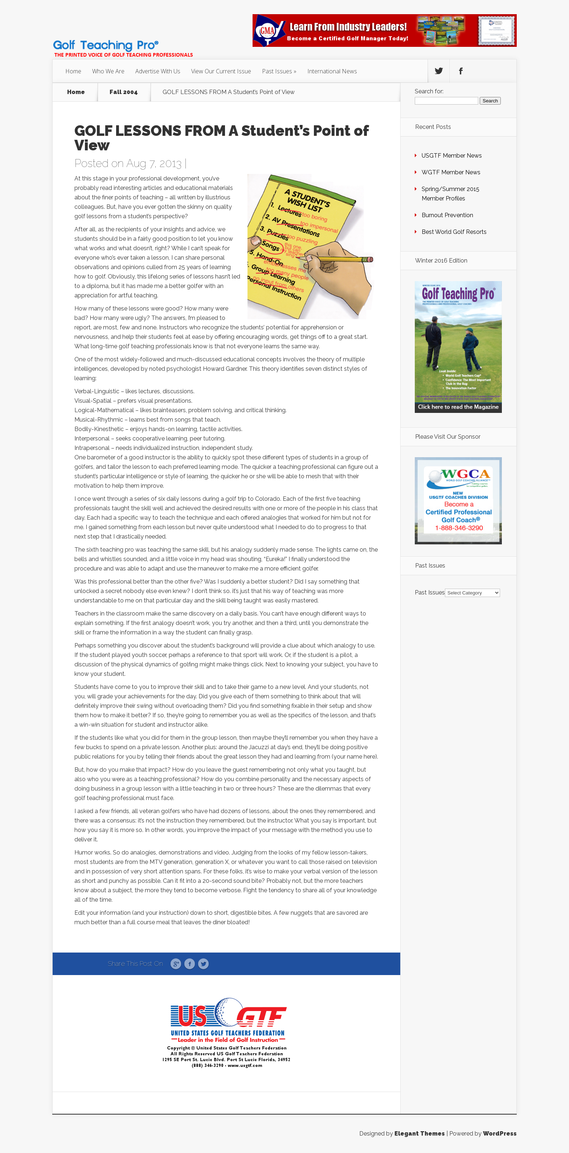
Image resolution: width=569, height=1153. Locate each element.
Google (175, 964)
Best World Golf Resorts (454, 231)
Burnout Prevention (447, 215)
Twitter (203, 964)
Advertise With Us (157, 71)
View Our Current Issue (221, 71)
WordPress (500, 1133)
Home (73, 71)
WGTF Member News (451, 172)
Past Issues (277, 71)
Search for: (429, 91)
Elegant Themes (419, 1133)
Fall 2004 (124, 92)
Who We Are (108, 71)
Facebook (189, 964)
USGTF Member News (452, 155)
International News (332, 71)
